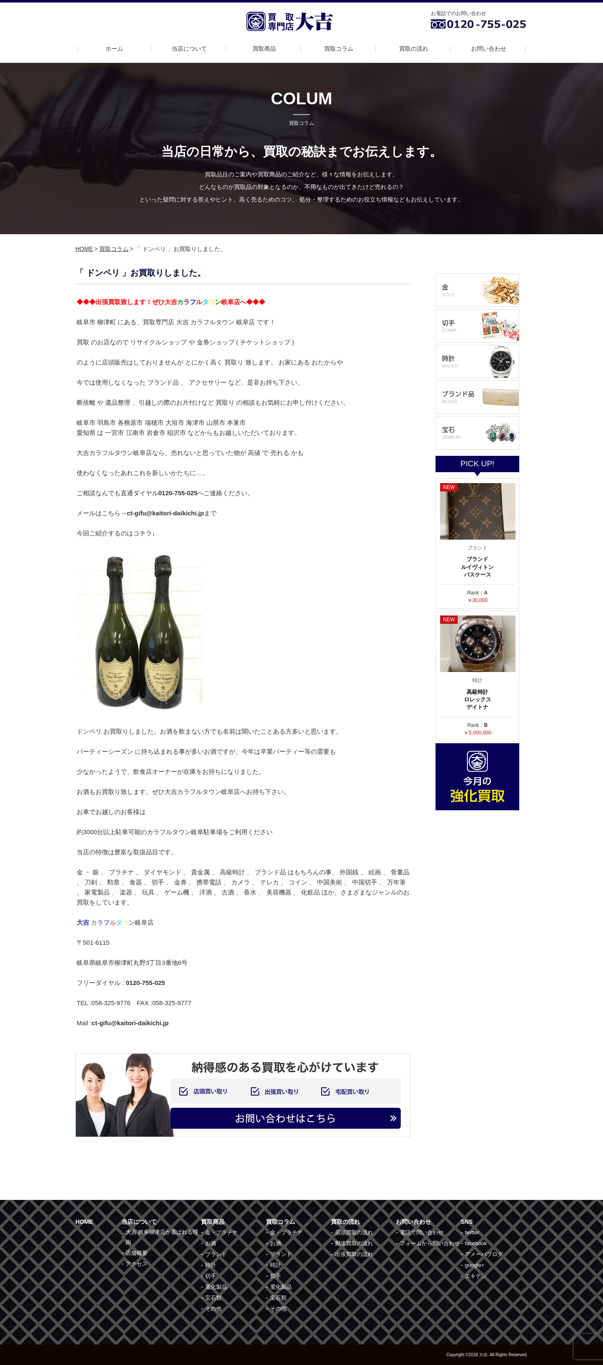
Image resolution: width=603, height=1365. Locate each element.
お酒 (210, 1243)
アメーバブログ (484, 1254)
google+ (474, 1265)
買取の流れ (413, 49)
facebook (476, 1243)
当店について (189, 49)
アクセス (136, 1264)
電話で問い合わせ (421, 1232)
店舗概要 (136, 1253)
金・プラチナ (221, 1232)
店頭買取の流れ (354, 1232)
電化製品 (216, 1287)
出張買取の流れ (354, 1254)
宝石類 (213, 1298)
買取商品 (264, 49)
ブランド (216, 1254)
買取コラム (338, 49)
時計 (210, 1265)
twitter (472, 1232)
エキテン (476, 1276)
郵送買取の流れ (354, 1243)
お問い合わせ (488, 49)
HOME (84, 249)
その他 (213, 1309)
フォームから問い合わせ (430, 1243)
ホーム (114, 49)
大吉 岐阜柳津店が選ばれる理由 (162, 1237)
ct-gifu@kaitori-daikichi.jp (130, 1022)
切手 (210, 1276)
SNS (467, 1221)
